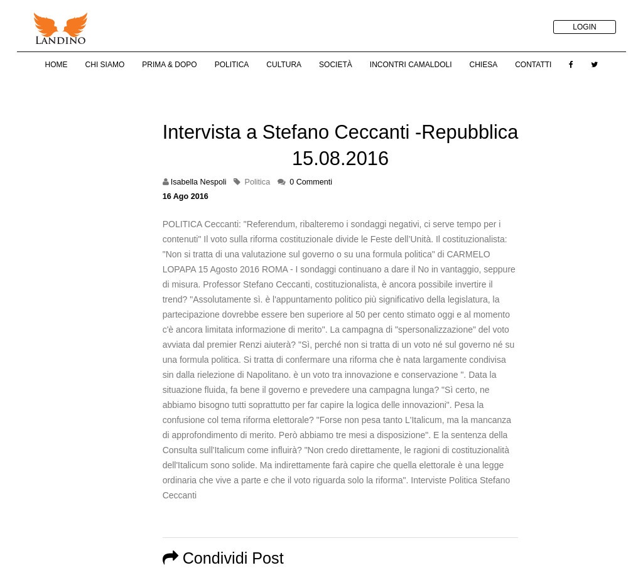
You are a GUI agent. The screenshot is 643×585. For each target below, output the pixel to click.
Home (56, 64)
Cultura (283, 64)
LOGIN (584, 27)
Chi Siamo (105, 64)
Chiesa (483, 64)
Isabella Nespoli (199, 182)
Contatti (533, 64)
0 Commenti (310, 182)
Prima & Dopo (169, 64)
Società (335, 64)
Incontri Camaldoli (411, 64)
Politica (232, 64)
